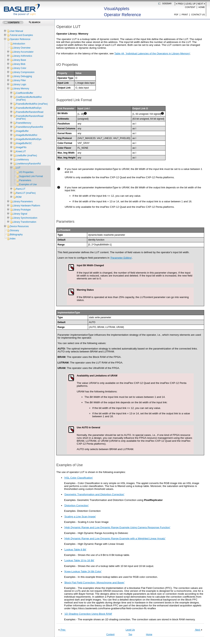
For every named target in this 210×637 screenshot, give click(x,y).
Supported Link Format (31, 176)
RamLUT (20, 189)
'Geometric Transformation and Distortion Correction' (94, 494)
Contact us (198, 14)
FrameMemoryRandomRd (29, 127)
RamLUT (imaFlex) (26, 193)
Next (200, 4)
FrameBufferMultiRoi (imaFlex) (32, 104)
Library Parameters (23, 201)
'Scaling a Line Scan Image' (80, 516)
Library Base (19, 60)
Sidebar (167, 3)
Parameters (25, 180)
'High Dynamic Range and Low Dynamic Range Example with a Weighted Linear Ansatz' (115, 538)
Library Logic (19, 84)
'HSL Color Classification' (78, 477)
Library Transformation (24, 222)
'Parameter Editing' (121, 257)
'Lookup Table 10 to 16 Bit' (79, 560)
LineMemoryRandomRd (28, 163)
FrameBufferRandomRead (29, 112)
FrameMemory (23, 123)
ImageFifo (21, 147)
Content (190, 7)
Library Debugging (22, 76)
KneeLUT (21, 151)
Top (130, 634)
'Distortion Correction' (76, 505)
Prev (181, 4)
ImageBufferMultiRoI (26, 135)
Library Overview (21, 47)
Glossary (14, 230)
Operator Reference (20, 39)
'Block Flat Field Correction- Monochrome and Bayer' (94, 582)
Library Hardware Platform (26, 205)
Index (12, 238)
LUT (18, 167)
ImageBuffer (22, 131)
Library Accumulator (23, 51)
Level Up (191, 4)
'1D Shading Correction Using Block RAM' (88, 613)
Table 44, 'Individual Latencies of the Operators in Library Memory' (152, 53)
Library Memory (21, 88)
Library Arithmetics (22, 56)
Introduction (19, 43)
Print (185, 14)
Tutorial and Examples (21, 35)
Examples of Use (28, 184)
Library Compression (23, 72)
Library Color (19, 68)
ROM (18, 197)
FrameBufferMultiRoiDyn (28, 108)
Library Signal (20, 213)
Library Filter (19, 80)
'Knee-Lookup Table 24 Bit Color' (83, 571)
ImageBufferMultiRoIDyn (28, 139)
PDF (176, 14)
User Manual (16, 31)
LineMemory (22, 159)
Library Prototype (21, 209)
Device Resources (19, 226)
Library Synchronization (25, 217)
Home (202, 7)
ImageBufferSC (24, 143)
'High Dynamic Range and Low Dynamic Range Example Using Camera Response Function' (117, 527)
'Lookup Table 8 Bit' (75, 549)
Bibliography (16, 234)
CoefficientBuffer (24, 93)
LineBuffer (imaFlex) (26, 155)
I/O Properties (26, 172)
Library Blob (19, 64)
